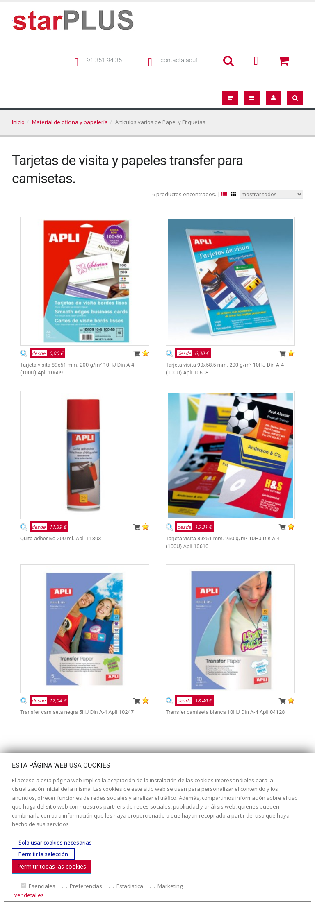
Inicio (18, 122)
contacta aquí (178, 60)
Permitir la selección (43, 854)
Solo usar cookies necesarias (55, 842)
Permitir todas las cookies (51, 866)
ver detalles (29, 895)
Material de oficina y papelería (70, 122)
